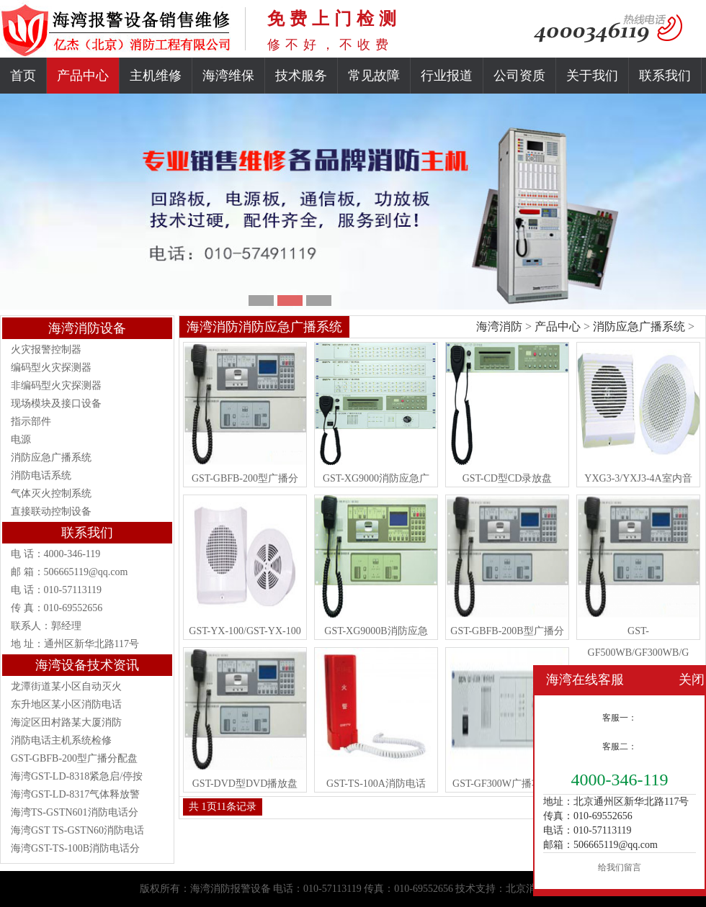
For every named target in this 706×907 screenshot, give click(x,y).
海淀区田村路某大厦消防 (66, 722)
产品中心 (83, 75)
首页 (23, 75)
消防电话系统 (41, 475)
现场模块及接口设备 (56, 403)
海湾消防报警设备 (230, 888)
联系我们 (665, 75)
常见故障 (374, 75)
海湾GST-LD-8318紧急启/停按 (77, 776)
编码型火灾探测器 (51, 367)
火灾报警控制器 (46, 349)
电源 (21, 439)
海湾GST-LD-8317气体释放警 (75, 794)
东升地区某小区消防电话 (66, 704)
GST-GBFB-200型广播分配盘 (74, 758)
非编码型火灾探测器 (56, 385)
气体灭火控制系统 (51, 493)
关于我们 (592, 75)
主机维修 (156, 75)
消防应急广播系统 (51, 457)
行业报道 (447, 75)
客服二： (619, 746)
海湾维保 (228, 75)
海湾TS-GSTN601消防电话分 (74, 812)
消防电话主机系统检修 (61, 740)
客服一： (619, 718)
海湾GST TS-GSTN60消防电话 (77, 830)
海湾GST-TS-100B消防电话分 (75, 848)
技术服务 (301, 75)
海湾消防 (499, 326)
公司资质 (519, 75)
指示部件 (31, 421)
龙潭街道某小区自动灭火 (66, 686)
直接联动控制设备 (51, 511)
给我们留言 (619, 867)
